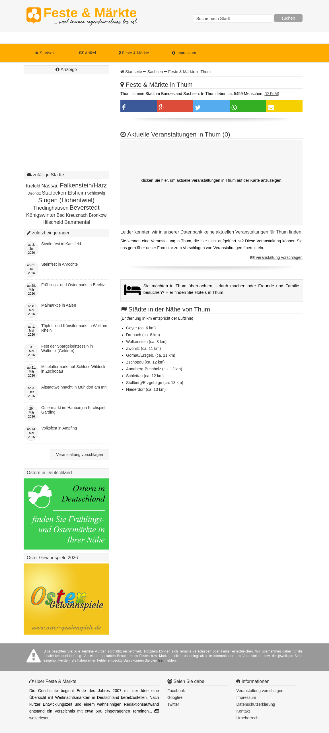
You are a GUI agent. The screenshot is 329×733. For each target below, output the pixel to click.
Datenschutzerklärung (255, 704)
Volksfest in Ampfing (59, 428)
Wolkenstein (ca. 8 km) (146, 341)
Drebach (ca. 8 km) (143, 335)
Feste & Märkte (90, 16)
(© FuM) (271, 93)
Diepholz (34, 193)
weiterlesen (39, 718)
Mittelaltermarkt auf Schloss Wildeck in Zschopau (73, 368)
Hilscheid (52, 222)
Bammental (77, 222)
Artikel (87, 53)
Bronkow (97, 215)
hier (161, 660)
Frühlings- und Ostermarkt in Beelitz (73, 284)
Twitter (173, 704)
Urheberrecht (248, 718)
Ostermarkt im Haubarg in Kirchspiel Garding (73, 409)
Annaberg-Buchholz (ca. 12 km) (154, 369)
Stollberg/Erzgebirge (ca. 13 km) (154, 382)
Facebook (176, 690)
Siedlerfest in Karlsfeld (61, 243)
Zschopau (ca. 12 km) (145, 362)
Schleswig (96, 193)
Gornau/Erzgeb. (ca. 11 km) (150, 355)
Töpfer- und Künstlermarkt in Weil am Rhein (74, 328)
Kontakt (243, 711)
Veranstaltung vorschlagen (276, 257)
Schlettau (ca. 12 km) (145, 375)
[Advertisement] (66, 128)
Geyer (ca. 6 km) (141, 328)
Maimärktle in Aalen (58, 305)
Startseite (46, 53)
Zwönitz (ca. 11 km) (143, 348)
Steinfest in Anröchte (59, 264)
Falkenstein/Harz (83, 185)
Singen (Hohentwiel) (66, 200)
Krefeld (33, 185)
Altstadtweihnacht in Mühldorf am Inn (74, 387)
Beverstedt (84, 207)
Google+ (174, 697)
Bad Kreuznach (72, 215)
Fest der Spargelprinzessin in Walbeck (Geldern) (67, 348)
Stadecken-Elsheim (64, 193)
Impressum (184, 53)
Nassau (50, 186)
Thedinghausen (50, 208)
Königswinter (40, 215)
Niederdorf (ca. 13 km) (146, 389)
